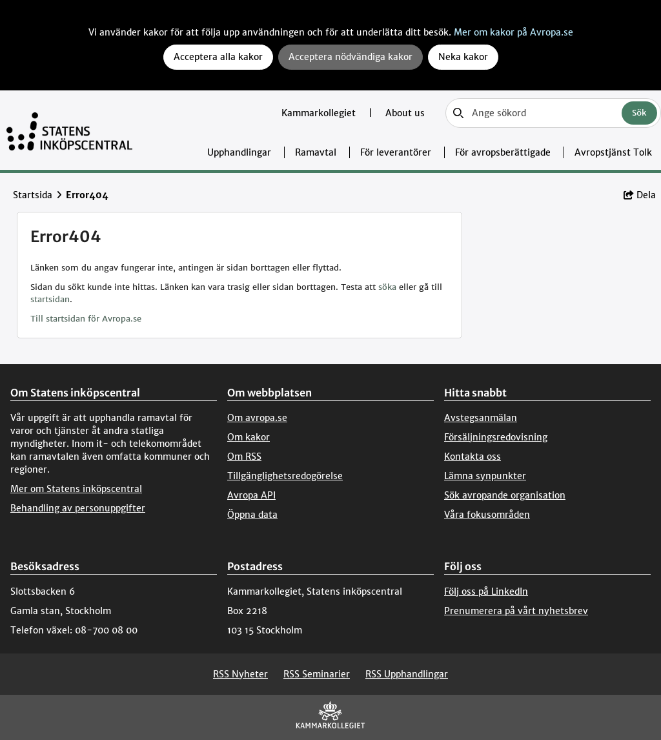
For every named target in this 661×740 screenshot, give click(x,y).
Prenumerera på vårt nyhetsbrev (516, 611)
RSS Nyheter (240, 674)
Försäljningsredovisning (495, 437)
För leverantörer (395, 152)
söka (387, 287)
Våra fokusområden (487, 514)
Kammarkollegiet (319, 113)
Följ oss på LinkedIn (486, 591)
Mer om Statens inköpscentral (76, 489)
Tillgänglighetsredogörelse (285, 476)
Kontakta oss (472, 456)
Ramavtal (315, 152)
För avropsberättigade (503, 152)
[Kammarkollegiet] (330, 718)
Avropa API (251, 495)
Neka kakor (463, 57)
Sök (639, 112)
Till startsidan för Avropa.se (85, 318)
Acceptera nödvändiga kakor (350, 57)
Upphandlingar (239, 152)
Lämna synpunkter (485, 476)
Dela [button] (640, 195)
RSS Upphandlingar (406, 674)
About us (405, 113)
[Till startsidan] (69, 130)
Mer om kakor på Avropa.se (513, 32)
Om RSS (244, 456)
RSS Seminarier (316, 674)
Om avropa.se (257, 418)
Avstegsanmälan (480, 418)
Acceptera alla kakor (218, 57)
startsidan (50, 299)
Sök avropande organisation (504, 495)
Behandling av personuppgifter (77, 508)
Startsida (32, 195)
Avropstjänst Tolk (613, 152)
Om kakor (248, 437)
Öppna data (252, 514)
